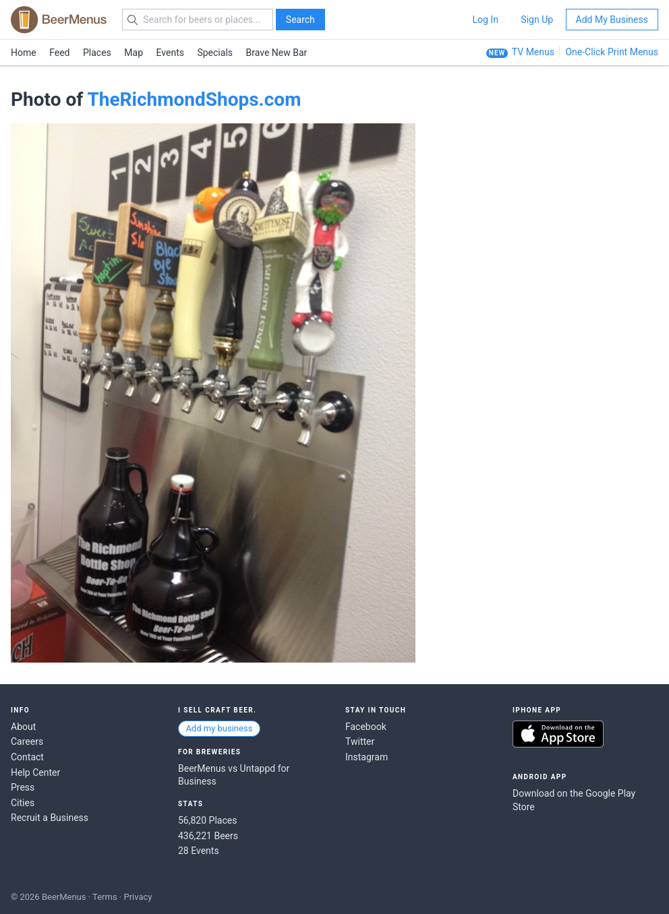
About (23, 726)
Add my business (218, 728)
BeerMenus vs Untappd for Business (233, 775)
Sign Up (537, 19)
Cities (22, 802)
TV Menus (533, 52)
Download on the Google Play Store (574, 800)
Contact (27, 757)
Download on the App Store (558, 734)
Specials (215, 52)
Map (133, 52)
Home (23, 52)
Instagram (366, 757)
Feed (59, 52)
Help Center (35, 772)
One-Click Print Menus (611, 52)
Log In (485, 19)
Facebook (365, 726)
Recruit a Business (49, 817)
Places (97, 52)
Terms (104, 897)
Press (22, 787)
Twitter (359, 741)
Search (300, 19)
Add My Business (612, 19)
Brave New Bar (277, 52)
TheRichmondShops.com (194, 99)
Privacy (137, 897)
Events (170, 52)
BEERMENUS (59, 19)
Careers (27, 741)
